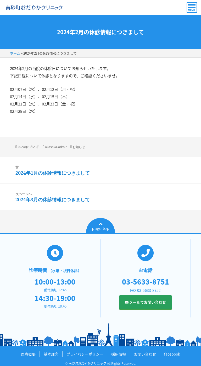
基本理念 (51, 354)
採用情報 (118, 354)
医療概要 (28, 354)
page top (100, 226)
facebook (172, 354)
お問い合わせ (145, 354)
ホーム (15, 53)
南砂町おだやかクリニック (87, 363)
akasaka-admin (56, 147)
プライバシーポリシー (84, 354)
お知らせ (78, 147)
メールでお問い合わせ (145, 302)
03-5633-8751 (145, 282)
